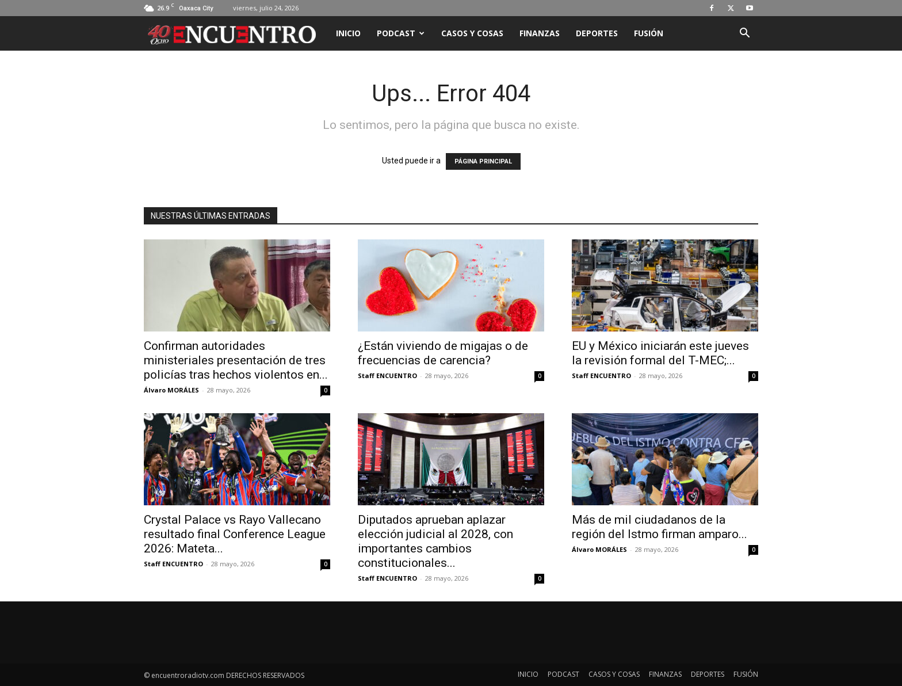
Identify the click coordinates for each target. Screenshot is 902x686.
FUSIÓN (648, 33)
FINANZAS (539, 33)
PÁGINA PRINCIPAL (483, 161)
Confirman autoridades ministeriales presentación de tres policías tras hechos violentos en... (236, 360)
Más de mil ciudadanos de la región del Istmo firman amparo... (659, 527)
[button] (744, 34)
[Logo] (236, 33)
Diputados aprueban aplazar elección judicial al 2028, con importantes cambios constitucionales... (435, 541)
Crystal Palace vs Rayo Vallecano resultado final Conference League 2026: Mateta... (235, 534)
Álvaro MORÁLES (171, 390)
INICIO (348, 33)
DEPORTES (597, 33)
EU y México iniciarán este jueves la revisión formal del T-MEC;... (660, 353)
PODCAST (401, 33)
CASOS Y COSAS (472, 33)
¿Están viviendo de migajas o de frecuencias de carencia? (443, 353)
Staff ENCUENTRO (387, 375)
